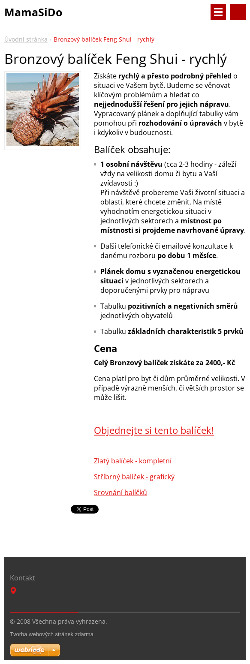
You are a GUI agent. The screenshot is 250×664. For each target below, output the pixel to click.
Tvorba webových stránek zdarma (51, 634)
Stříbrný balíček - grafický (134, 476)
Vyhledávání (238, 12)
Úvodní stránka (26, 39)
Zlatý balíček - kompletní (133, 461)
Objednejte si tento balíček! (154, 430)
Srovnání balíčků (120, 492)
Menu (218, 12)
